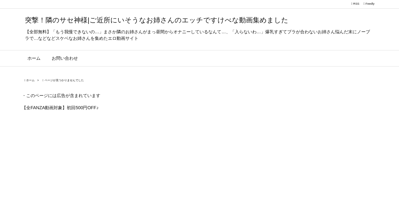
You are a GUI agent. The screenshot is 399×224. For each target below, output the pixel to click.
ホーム (30, 80)
